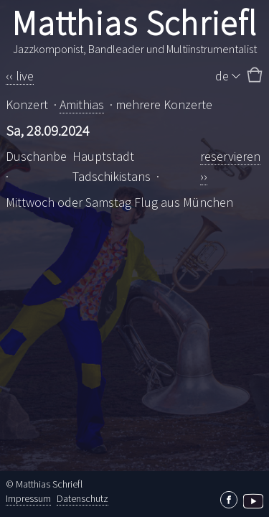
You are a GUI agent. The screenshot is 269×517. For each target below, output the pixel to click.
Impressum (28, 498)
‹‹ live (20, 75)
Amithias (82, 104)
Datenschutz (82, 498)
